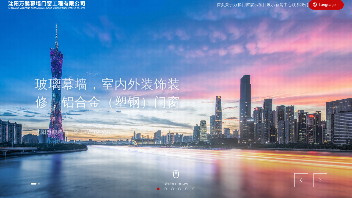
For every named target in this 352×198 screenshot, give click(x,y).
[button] (38, 182)
